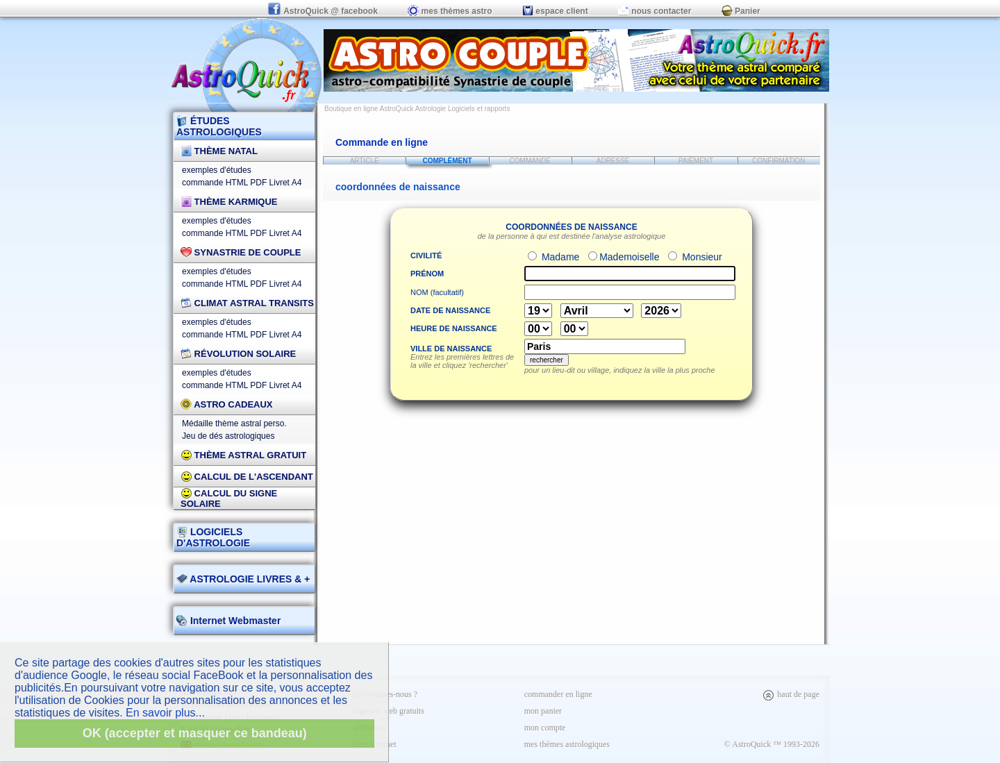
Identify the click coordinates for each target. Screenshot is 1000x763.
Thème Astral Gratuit (243, 455)
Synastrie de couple (241, 252)
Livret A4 (285, 182)
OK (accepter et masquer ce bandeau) (195, 733)
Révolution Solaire (238, 354)
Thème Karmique (229, 201)
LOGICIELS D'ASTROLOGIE (213, 537)
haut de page (790, 694)
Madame (559, 256)
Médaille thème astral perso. (234, 423)
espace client (555, 11)
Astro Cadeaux (227, 404)
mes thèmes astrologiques (567, 744)
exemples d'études (216, 170)
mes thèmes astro (450, 11)
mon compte (545, 727)
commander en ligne (558, 694)
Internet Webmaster (234, 620)
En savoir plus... (165, 713)
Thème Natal (219, 151)
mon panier (543, 711)
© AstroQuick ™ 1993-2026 (771, 744)
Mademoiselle (629, 256)
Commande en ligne (381, 142)
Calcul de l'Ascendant (247, 476)
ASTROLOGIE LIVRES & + (243, 579)
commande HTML (215, 182)
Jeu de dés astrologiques (228, 436)
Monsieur (700, 256)
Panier (741, 11)
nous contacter (654, 11)
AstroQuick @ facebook (323, 11)
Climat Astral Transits (247, 303)
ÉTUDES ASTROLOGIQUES (219, 126)
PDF (258, 182)
